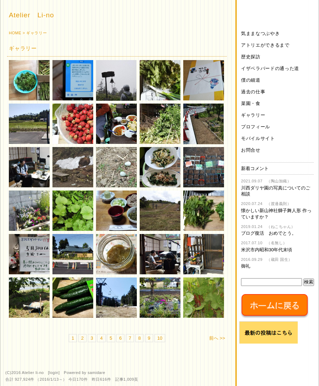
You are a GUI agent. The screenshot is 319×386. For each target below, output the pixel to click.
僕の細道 (251, 80)
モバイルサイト (258, 138)
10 (159, 338)
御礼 (245, 266)
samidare (96, 372)
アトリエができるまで (265, 45)
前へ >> (217, 338)
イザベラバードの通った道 (270, 68)
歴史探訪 (251, 56)
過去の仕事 (253, 91)
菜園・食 (251, 103)
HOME (15, 33)
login (53, 372)
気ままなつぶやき (260, 33)
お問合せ (251, 150)
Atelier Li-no (31, 15)
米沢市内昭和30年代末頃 (266, 249)
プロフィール (255, 126)
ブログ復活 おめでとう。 (268, 233)
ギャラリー (253, 115)
